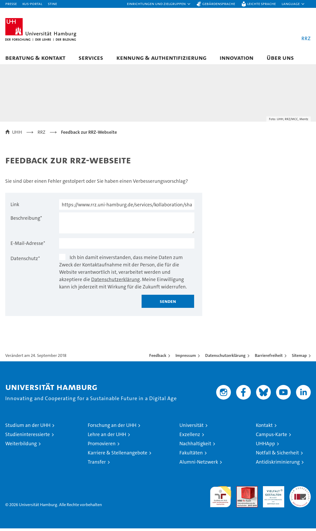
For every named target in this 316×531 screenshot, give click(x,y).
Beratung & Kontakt (35, 57)
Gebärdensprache (218, 3)
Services (91, 57)
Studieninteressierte (27, 437)
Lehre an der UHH (107, 437)
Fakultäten (191, 455)
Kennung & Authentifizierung (161, 57)
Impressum (185, 358)
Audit (241, 491)
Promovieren (102, 446)
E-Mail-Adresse (28, 246)
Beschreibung (26, 220)
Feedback (157, 358)
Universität (191, 428)
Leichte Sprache (261, 3)
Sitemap (299, 358)
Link (15, 207)
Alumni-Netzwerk (198, 464)
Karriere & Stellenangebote (117, 455)
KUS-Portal (32, 3)
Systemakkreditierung (300, 491)
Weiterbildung (21, 446)
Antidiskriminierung (278, 464)
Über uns (280, 57)
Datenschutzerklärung (115, 282)
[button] (159, 4)
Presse (11, 3)
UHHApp (265, 446)
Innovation (236, 57)
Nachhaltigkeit (195, 446)
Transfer (97, 464)
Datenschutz (25, 261)
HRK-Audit (272, 491)
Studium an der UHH (27, 428)
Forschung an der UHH (112, 428)
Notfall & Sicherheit (277, 455)
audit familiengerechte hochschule (220, 497)
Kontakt (264, 428)
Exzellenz (189, 437)
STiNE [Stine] (52, 3)
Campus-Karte (271, 437)
